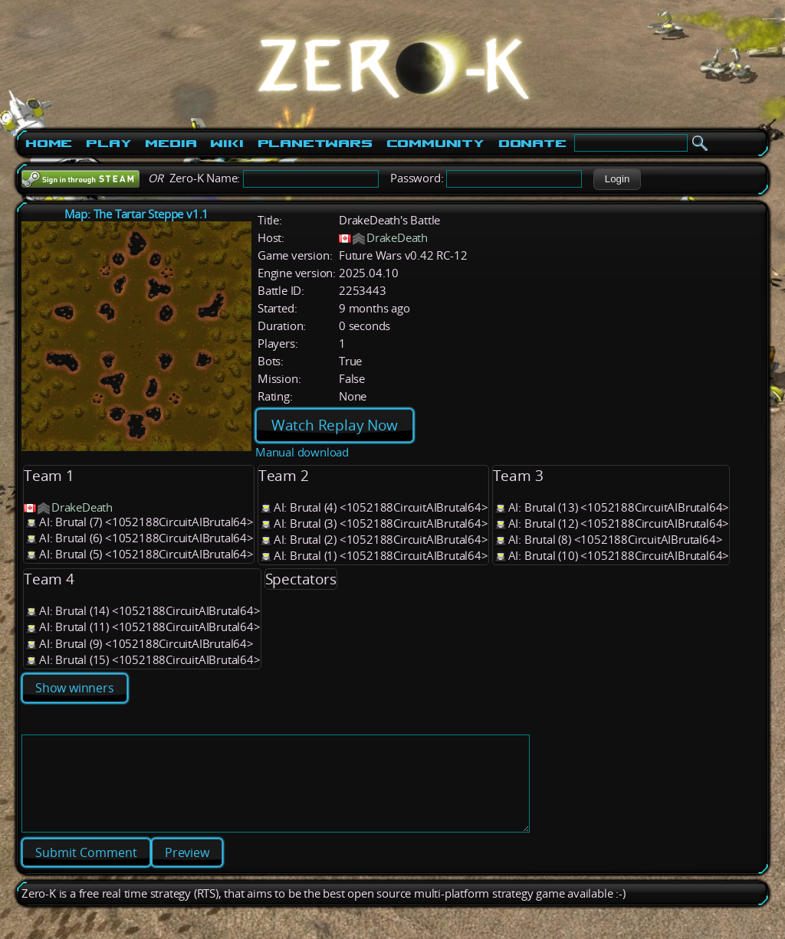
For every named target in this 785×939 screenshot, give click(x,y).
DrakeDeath (397, 238)
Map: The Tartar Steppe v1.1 (136, 214)
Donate (532, 143)
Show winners (74, 687)
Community (435, 143)
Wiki (226, 143)
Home (48, 143)
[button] (616, 179)
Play (108, 143)
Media (170, 143)
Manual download (302, 452)
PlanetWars (315, 143)
